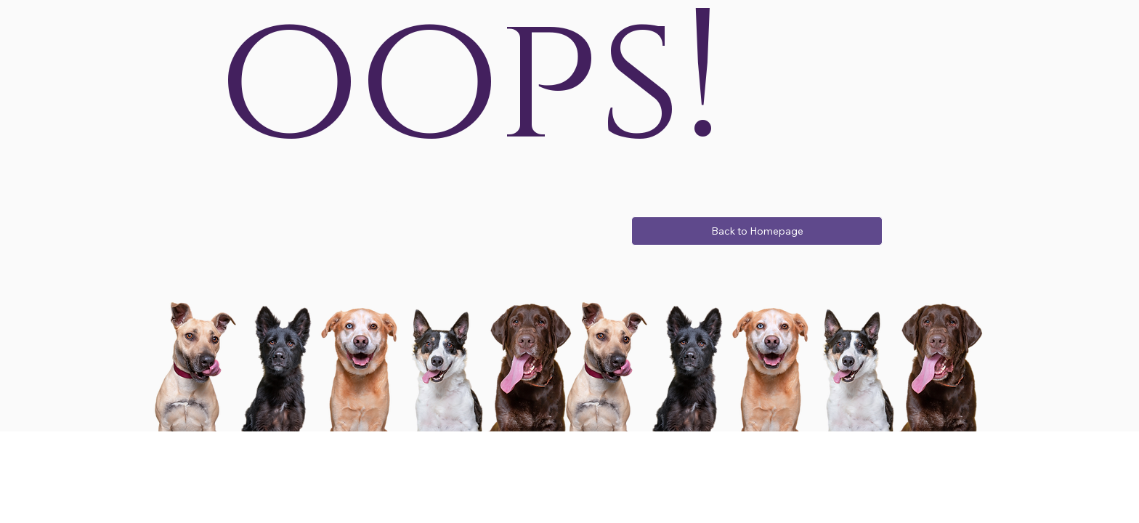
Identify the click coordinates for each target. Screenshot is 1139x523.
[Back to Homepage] (757, 231)
